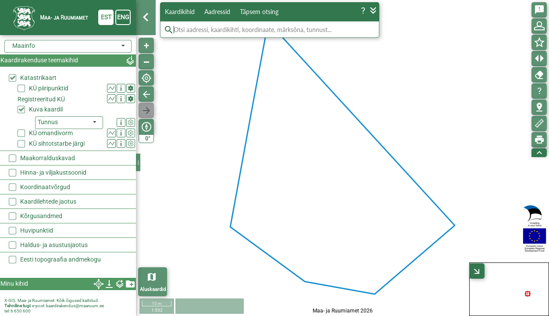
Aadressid (217, 11)
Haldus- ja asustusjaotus (54, 244)
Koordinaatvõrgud (45, 186)
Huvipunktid (36, 230)
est (106, 17)
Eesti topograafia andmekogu (60, 259)
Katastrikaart (38, 77)
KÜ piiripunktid (48, 88)
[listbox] (69, 122)
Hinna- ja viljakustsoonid (53, 172)
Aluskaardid (153, 289)
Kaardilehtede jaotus (48, 201)
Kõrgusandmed (41, 215)
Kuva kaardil (46, 109)
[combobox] (68, 46)
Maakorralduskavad (47, 158)
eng (123, 17)
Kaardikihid (180, 11)
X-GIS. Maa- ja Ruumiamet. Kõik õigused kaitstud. (51, 300)
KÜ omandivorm (51, 132)
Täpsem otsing (259, 11)
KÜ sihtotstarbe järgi (57, 143)
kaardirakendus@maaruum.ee (75, 305)
